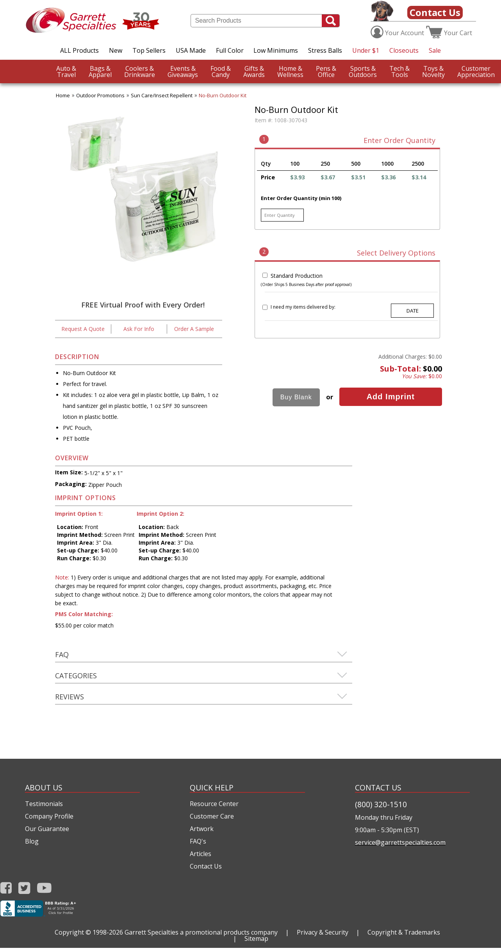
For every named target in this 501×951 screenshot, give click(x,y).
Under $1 (365, 50)
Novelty (433, 71)
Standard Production (297, 275)
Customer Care (212, 816)
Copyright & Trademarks (403, 932)
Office (326, 71)
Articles (200, 854)
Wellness (290, 71)
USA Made (191, 50)
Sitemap (256, 938)
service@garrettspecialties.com (400, 842)
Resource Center (214, 804)
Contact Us (435, 12)
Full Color (230, 50)
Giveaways (183, 71)
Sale (435, 50)
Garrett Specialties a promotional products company (201, 932)
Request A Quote (83, 328)
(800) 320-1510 (381, 804)
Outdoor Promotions (100, 95)
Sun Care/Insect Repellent (162, 95)
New (115, 50)
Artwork (202, 829)
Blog (32, 841)
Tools (399, 71)
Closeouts (404, 50)
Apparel (100, 71)
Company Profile (49, 816)
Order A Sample (194, 328)
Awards (254, 71)
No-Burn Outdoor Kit (222, 95)
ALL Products (79, 50)
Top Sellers (149, 50)
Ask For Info (138, 328)
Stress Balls (325, 50)
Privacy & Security (322, 932)
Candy (220, 71)
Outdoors (363, 71)
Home (63, 95)
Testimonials (44, 804)
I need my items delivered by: (303, 307)
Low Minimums (275, 50)
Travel (66, 71)
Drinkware (139, 71)
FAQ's (198, 841)
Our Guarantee (47, 829)
